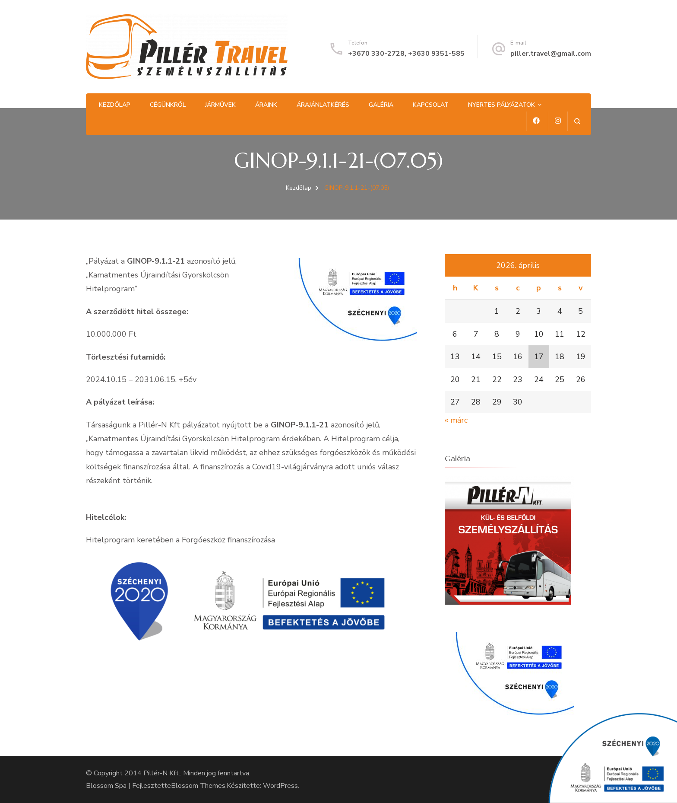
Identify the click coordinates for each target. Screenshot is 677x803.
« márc (456, 420)
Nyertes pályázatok (501, 105)
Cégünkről (168, 105)
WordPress (280, 785)
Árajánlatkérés (323, 105)
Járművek (220, 105)
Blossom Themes (198, 785)
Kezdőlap (114, 105)
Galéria (381, 105)
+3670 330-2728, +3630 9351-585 (406, 53)
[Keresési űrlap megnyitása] (577, 121)
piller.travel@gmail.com (550, 53)
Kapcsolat (431, 105)
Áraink (266, 105)
